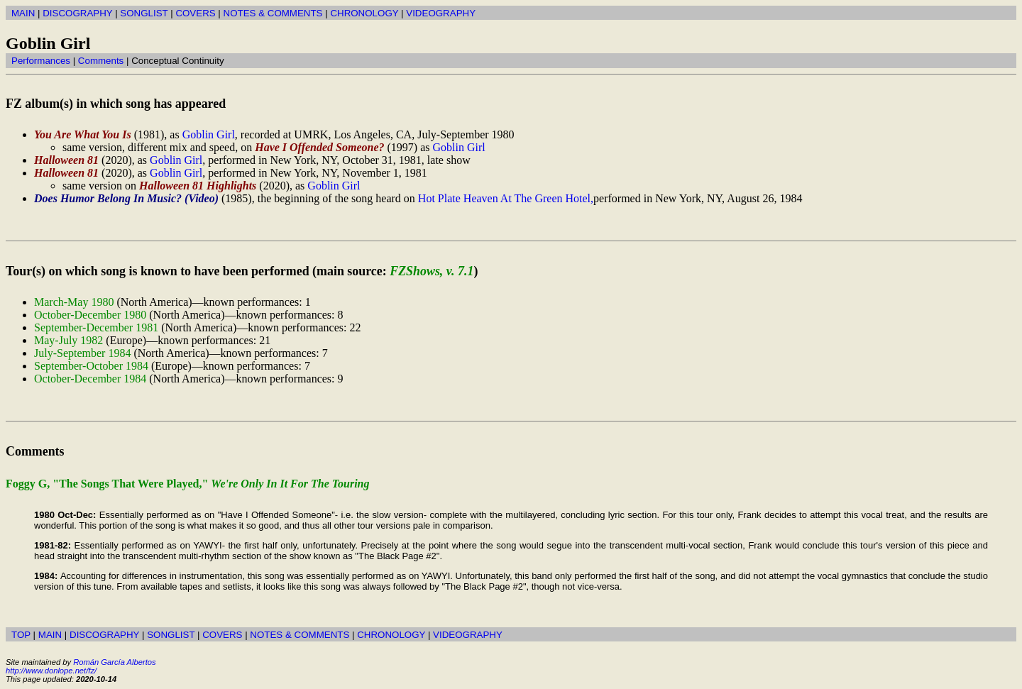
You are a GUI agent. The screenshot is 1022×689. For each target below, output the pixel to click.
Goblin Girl (208, 134)
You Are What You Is (82, 134)
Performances (40, 60)
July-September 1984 (82, 353)
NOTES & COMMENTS (273, 13)
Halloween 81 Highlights (197, 186)
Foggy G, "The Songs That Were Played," (188, 484)
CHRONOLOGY (364, 13)
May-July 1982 (68, 340)
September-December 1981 (96, 327)
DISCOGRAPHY (77, 13)
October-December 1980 (90, 315)
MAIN (23, 13)
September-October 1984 (91, 366)
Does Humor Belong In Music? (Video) (126, 198)
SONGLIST (143, 13)
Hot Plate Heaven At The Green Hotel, (505, 198)
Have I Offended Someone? (319, 147)
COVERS (195, 13)
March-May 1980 (74, 302)
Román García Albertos (114, 662)
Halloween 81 (66, 160)
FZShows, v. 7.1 (431, 271)
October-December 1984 (90, 379)
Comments (100, 60)
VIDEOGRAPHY (441, 13)
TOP (21, 634)
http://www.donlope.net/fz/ (51, 670)
